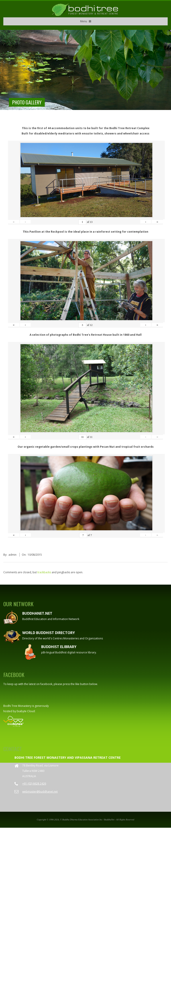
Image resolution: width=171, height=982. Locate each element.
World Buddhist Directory (48, 632)
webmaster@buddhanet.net (40, 791)
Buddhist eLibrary (58, 646)
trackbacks (44, 572)
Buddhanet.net (37, 613)
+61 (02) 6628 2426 (34, 783)
